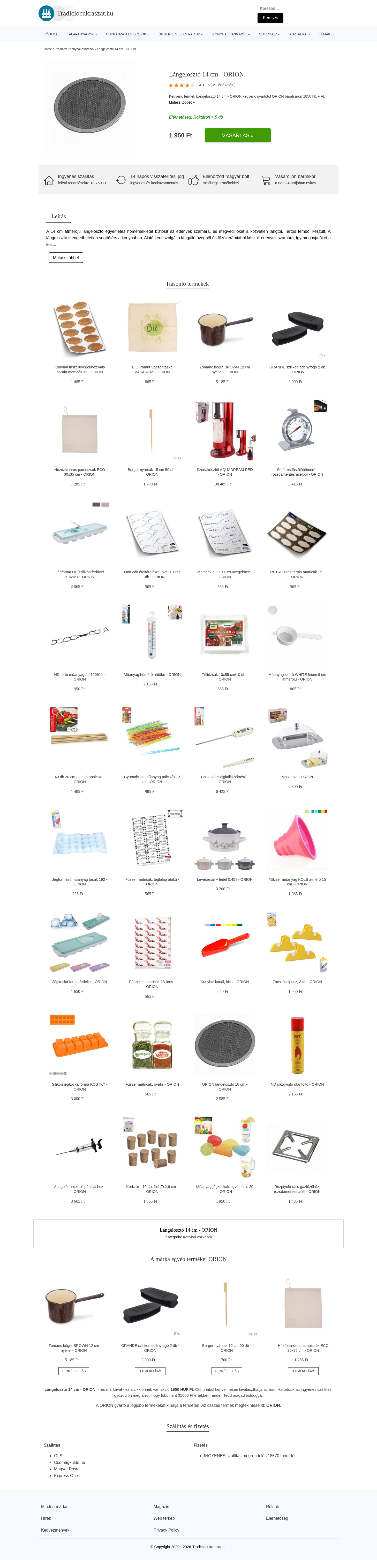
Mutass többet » (182, 102)
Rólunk (272, 1506)
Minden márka (54, 1506)
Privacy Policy (166, 1530)
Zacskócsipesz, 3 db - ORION (297, 982)
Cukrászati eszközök (126, 34)
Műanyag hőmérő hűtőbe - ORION (152, 675)
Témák (324, 34)
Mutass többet (66, 258)
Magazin (161, 1506)
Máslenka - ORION (297, 777)
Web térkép (164, 1518)
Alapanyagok (81, 34)
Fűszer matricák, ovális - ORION (152, 1084)
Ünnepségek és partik (179, 34)
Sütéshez (268, 34)
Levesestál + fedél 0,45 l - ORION (225, 879)
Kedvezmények (55, 1530)
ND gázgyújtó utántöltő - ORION (297, 1084)
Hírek (46, 1518)
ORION (278, 96)
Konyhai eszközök (229, 34)
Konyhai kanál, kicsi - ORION (225, 982)
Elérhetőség (277, 1518)
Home (48, 49)
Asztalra (297, 34)
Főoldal (51, 34)
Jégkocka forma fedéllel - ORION (79, 982)
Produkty (61, 49)
